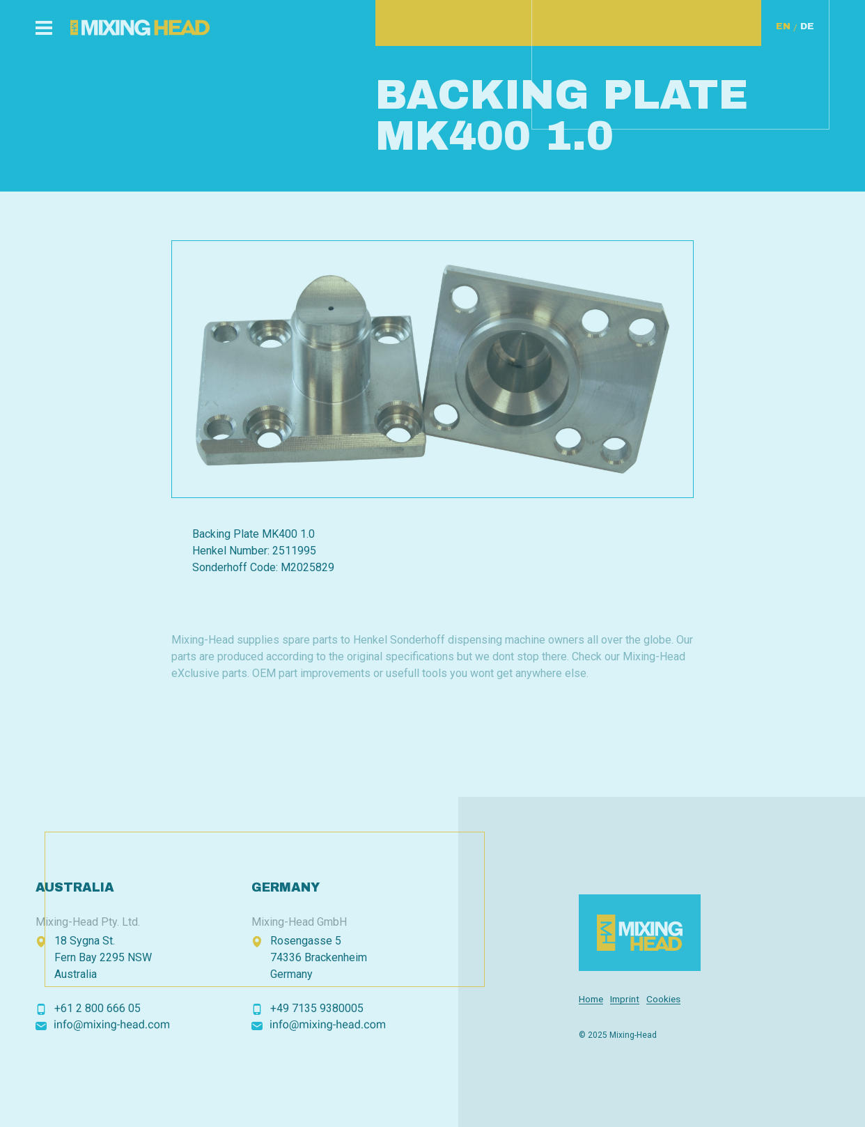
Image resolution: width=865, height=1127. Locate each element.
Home (591, 999)
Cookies (663, 999)
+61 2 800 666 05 (97, 1008)
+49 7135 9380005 (317, 1008)
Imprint (624, 999)
